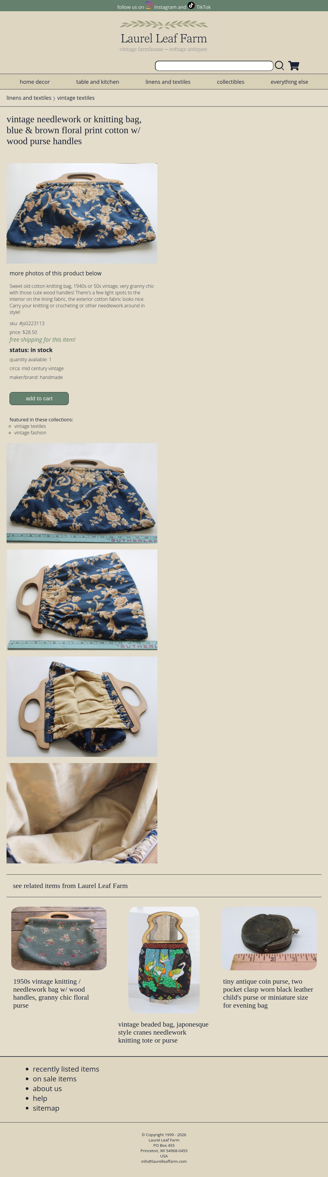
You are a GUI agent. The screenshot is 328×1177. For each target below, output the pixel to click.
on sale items (55, 1078)
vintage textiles (76, 97)
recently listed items (66, 1069)
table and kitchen (97, 81)
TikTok (203, 7)
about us (47, 1088)
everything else (289, 81)
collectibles (230, 81)
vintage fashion (30, 432)
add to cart (39, 398)
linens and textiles (167, 81)
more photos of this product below (55, 273)
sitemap (46, 1108)
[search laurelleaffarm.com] (280, 66)
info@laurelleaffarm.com (164, 1161)
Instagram (165, 7)
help (40, 1098)
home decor (35, 81)
